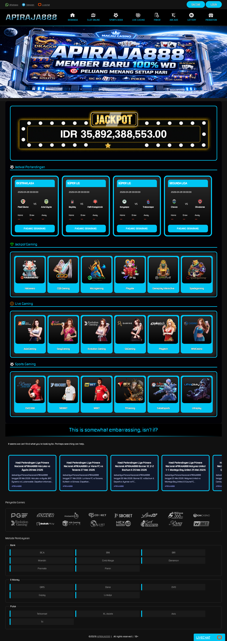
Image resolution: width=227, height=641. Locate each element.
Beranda (73, 17)
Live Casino (138, 17)
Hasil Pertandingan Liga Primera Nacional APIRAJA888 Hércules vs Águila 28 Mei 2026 (32, 466)
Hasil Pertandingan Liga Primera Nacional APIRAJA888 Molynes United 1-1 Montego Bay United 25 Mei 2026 (185, 466)
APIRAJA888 (103, 636)
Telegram (28, 5)
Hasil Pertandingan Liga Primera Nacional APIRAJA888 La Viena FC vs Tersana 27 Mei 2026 (83, 466)
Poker (157, 17)
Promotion (211, 17)
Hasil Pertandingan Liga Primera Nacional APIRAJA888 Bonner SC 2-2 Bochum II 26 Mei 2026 (134, 466)
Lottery (191, 17)
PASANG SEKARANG (35, 228)
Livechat (44, 5)
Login (214, 4)
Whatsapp (11, 5)
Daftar (195, 4)
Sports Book (116, 17)
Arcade (174, 17)
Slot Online (93, 17)
